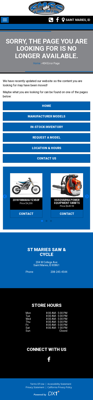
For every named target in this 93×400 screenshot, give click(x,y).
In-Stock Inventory (46, 127)
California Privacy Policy (59, 387)
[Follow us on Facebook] (56, 19)
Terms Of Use (37, 384)
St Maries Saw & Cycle (46, 252)
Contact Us (46, 158)
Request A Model (46, 137)
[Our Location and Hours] (74, 19)
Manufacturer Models (46, 116)
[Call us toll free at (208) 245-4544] (49, 19)
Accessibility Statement (59, 384)
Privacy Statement (35, 387)
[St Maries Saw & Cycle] (46, 8)
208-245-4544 (59, 271)
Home (36, 63)
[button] (5, 198)
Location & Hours (46, 148)
